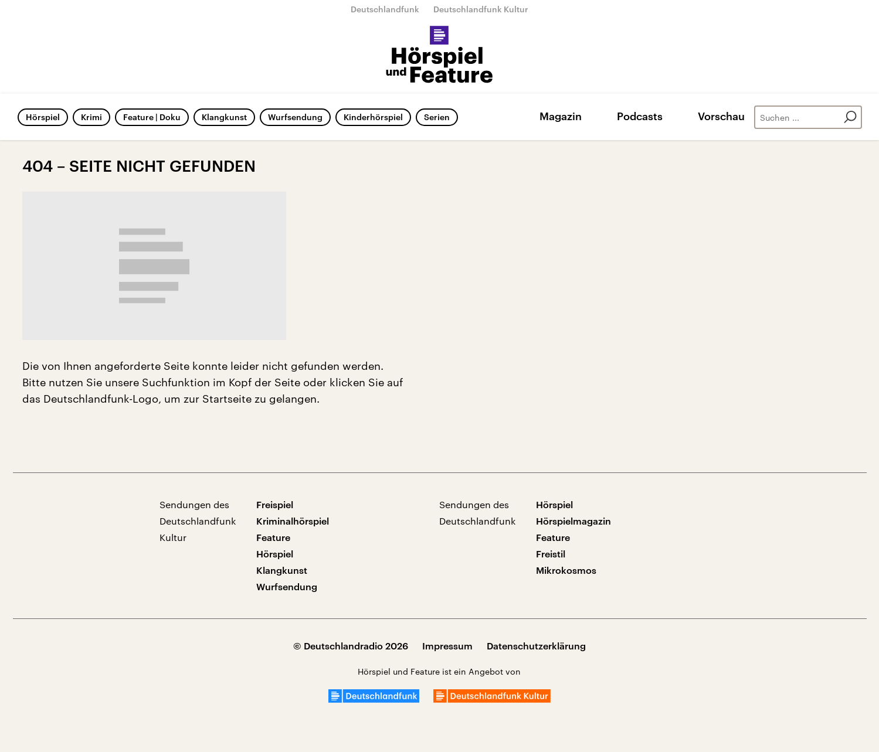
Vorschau (721, 116)
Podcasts (640, 116)
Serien (437, 117)
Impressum (447, 645)
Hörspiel (43, 117)
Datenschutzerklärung (536, 645)
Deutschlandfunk (385, 9)
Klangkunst (224, 117)
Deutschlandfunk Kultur (480, 9)
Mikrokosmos (566, 570)
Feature (273, 537)
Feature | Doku (152, 117)
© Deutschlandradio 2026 (350, 645)
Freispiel (274, 504)
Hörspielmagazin (573, 520)
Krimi (91, 117)
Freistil (550, 553)
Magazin (560, 116)
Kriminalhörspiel (292, 520)
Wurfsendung (295, 117)
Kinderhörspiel (373, 117)
